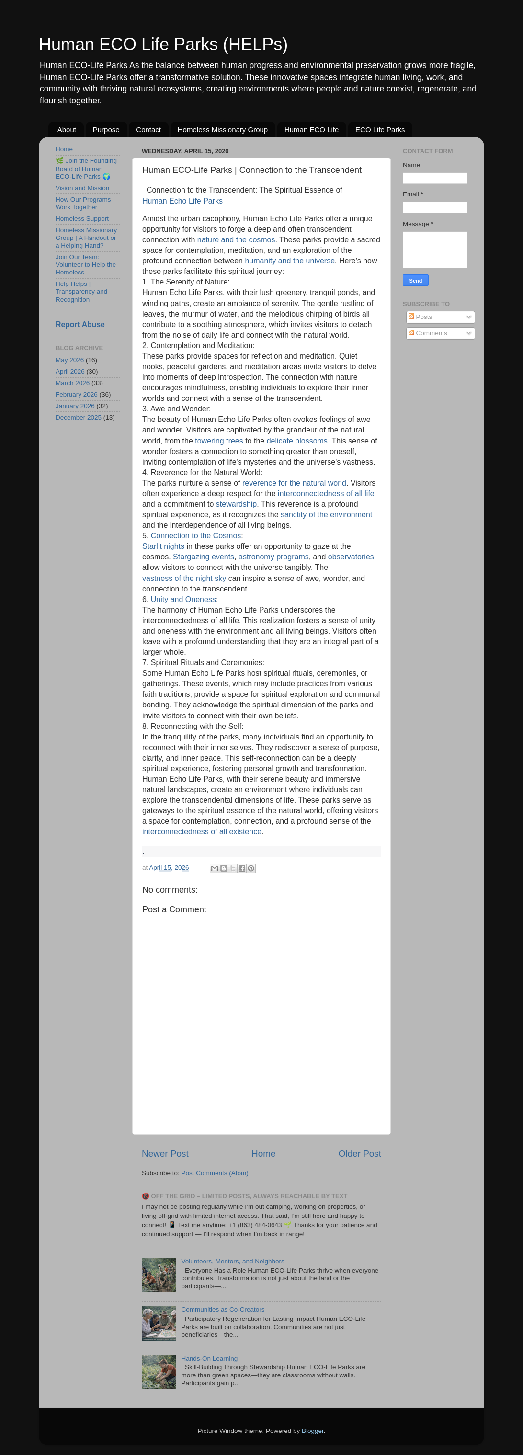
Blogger (313, 1430)
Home (263, 1153)
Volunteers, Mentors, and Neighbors (232, 1261)
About (66, 129)
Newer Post (165, 1153)
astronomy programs (274, 557)
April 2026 (70, 371)
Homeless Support (82, 218)
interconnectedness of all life (326, 494)
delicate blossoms (297, 441)
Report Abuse (80, 324)
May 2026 (70, 360)
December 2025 (79, 417)
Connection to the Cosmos (196, 536)
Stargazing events (203, 557)
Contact (148, 129)
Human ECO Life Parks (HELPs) (163, 44)
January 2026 (75, 405)
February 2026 (77, 394)
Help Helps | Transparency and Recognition (81, 291)
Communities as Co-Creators (222, 1309)
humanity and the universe (290, 261)
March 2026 (73, 382)
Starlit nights (163, 547)
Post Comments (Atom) (215, 1173)
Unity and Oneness (183, 600)
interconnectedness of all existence (202, 832)
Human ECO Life (311, 129)
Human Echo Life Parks (182, 201)
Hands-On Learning (209, 1358)
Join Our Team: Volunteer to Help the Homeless (86, 264)
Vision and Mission (82, 188)
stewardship (236, 505)
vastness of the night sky (184, 579)
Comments (428, 333)
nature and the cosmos (236, 240)
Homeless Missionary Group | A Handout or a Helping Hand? (86, 238)
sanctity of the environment (326, 515)
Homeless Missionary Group (223, 129)
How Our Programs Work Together (83, 203)
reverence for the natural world (294, 484)
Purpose (106, 129)
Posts (420, 316)
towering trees (219, 441)
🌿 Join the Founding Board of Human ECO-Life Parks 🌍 (86, 168)
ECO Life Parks (380, 129)
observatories (351, 557)
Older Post (360, 1153)
